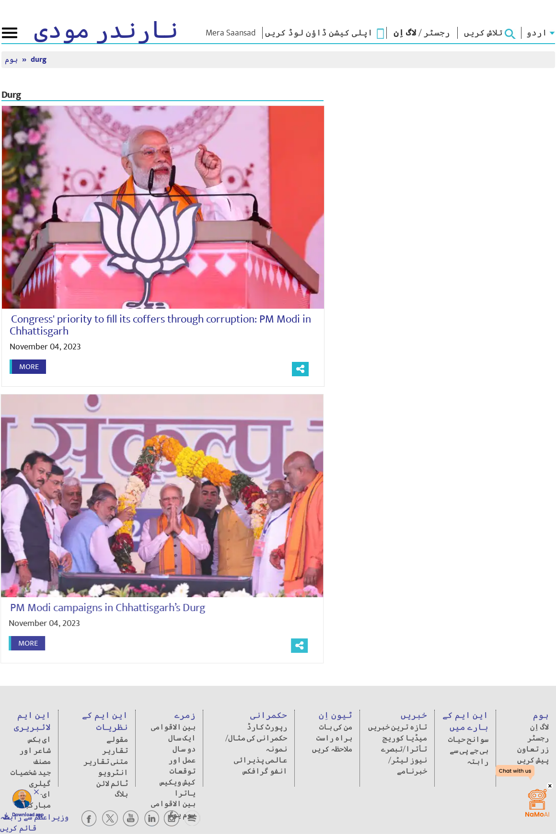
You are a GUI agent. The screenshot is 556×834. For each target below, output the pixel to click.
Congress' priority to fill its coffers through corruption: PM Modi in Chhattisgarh (160, 325)
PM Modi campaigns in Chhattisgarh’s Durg (104, 608)
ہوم (12, 59)
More (29, 366)
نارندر (106, 30)
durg (38, 59)
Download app (28, 815)
